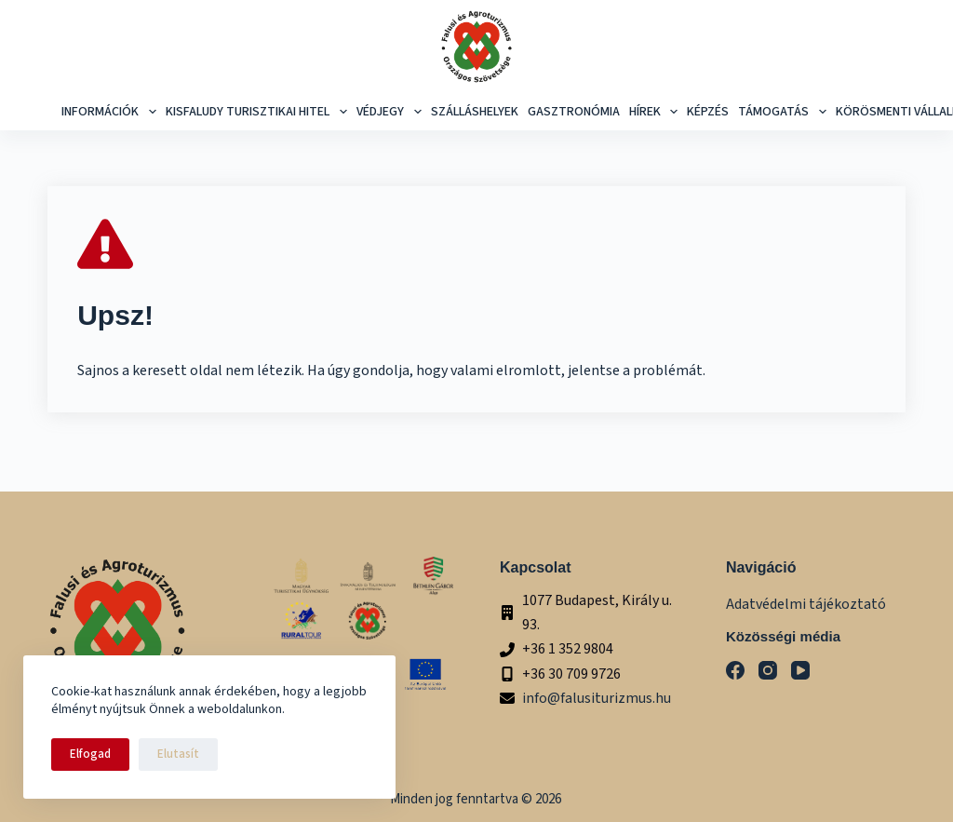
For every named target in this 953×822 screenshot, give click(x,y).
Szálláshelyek (474, 111)
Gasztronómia (574, 111)
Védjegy (391, 112)
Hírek (656, 112)
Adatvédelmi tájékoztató (806, 604)
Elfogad (90, 754)
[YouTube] (800, 670)
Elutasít (178, 754)
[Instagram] (767, 670)
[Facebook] (735, 670)
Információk (111, 112)
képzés (708, 111)
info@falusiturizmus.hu (596, 698)
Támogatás (784, 112)
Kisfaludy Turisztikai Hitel (259, 112)
